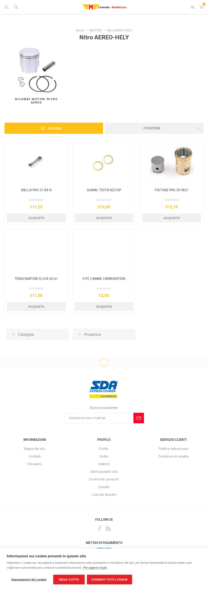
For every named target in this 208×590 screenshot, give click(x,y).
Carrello (104, 487)
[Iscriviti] (98, 418)
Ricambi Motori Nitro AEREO (36, 100)
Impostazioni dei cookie (28, 579)
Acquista (36, 218)
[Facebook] (99, 528)
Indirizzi (104, 464)
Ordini (104, 456)
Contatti (35, 456)
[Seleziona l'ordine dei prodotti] (154, 128)
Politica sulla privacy (173, 449)
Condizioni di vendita (173, 456)
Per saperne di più (95, 567)
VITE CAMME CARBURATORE (104, 279)
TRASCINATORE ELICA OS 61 (36, 279)
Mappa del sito (34, 449)
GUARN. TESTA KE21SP (104, 190)
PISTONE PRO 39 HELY (171, 190)
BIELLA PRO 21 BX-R (36, 190)
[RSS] (108, 528)
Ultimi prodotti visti (104, 472)
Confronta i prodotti (104, 479)
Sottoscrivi (138, 418)
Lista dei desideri (104, 495)
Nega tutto (69, 579)
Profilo (104, 449)
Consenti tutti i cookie (109, 579)
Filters (54, 128)
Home (80, 30)
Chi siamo (34, 464)
